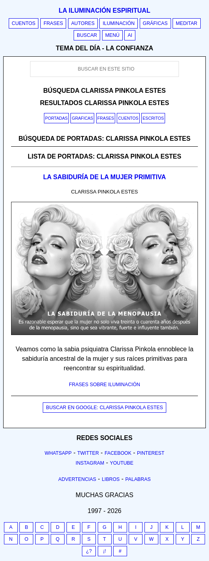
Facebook (117, 453)
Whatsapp (58, 453)
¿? (88, 551)
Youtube (121, 463)
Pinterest (150, 453)
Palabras (138, 479)
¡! (104, 551)
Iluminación (119, 23)
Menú (112, 35)
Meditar (187, 23)
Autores (83, 23)
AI (129, 35)
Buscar (87, 35)
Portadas (56, 118)
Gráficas (155, 23)
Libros (111, 479)
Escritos (153, 118)
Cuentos (24, 23)
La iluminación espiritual (104, 10)
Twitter (88, 453)
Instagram (90, 463)
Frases (53, 23)
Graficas (82, 118)
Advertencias (77, 479)
